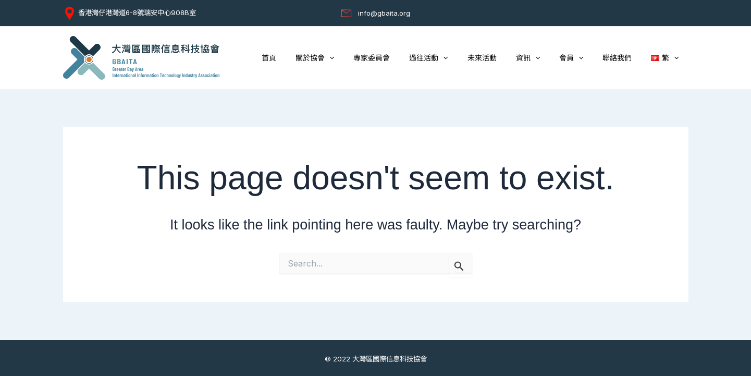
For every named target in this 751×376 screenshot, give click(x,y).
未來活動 (503, 58)
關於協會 (349, 58)
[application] (364, 58)
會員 (583, 58)
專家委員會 (402, 58)
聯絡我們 (624, 58)
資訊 (544, 58)
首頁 (308, 58)
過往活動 (454, 58)
